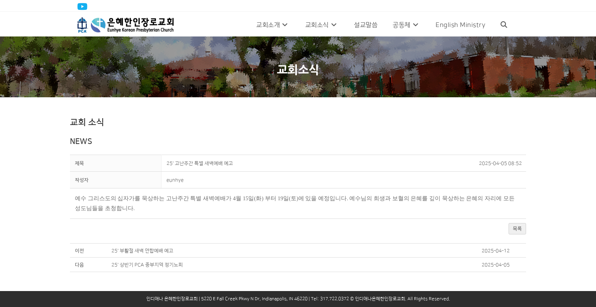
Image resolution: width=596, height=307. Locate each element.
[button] (175, 180)
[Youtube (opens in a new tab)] (83, 6)
